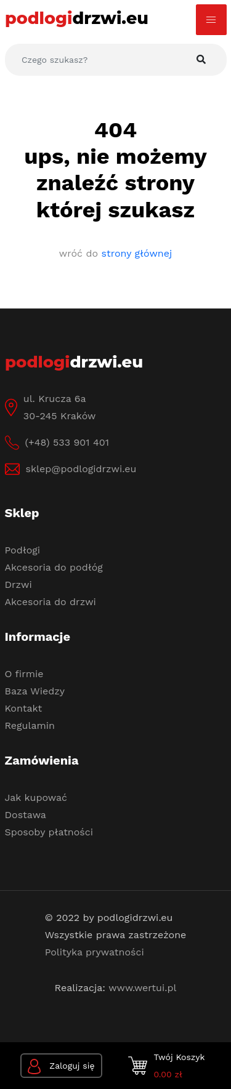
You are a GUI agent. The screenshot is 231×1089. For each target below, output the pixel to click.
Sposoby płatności (49, 832)
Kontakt (24, 708)
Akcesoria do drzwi (50, 602)
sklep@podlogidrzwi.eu (81, 469)
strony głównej (137, 253)
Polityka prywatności (94, 952)
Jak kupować (36, 797)
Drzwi (18, 584)
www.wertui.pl (142, 988)
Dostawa (25, 815)
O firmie (24, 674)
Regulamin (30, 725)
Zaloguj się (61, 1066)
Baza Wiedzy (35, 691)
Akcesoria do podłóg (54, 567)
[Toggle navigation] (211, 19)
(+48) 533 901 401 (67, 442)
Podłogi (23, 550)
